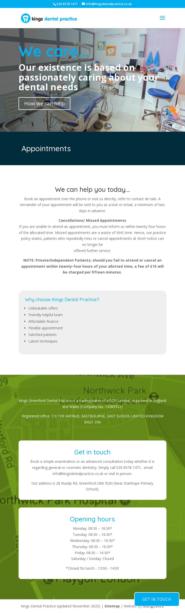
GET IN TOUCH (156, 599)
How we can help (44, 103)
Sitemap (112, 606)
